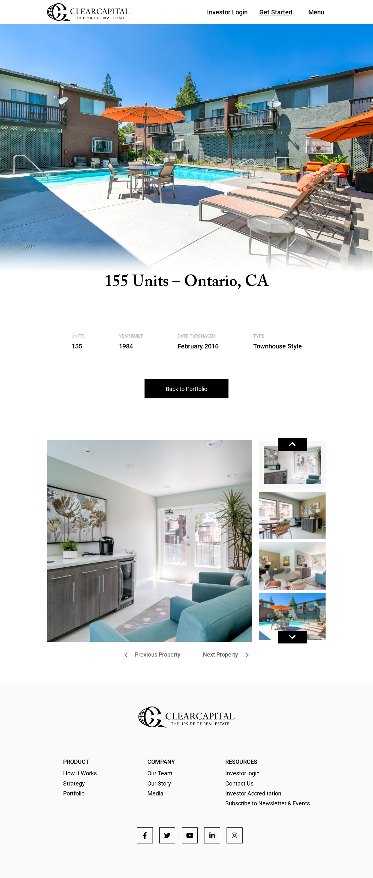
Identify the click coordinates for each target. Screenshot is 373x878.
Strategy (74, 783)
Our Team (159, 773)
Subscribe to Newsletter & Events (267, 803)
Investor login (242, 773)
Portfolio (74, 793)
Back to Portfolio (186, 389)
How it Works (80, 773)
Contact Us (239, 783)
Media (155, 793)
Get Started (275, 12)
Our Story (159, 783)
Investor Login (227, 12)
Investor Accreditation (253, 793)
